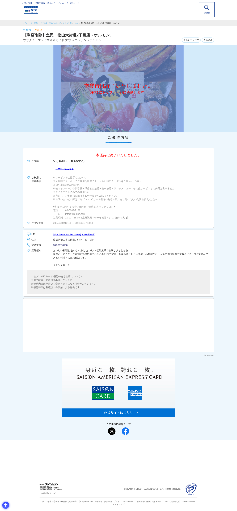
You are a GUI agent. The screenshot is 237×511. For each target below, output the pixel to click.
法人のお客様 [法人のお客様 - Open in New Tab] (48, 501)
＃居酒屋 (207, 39)
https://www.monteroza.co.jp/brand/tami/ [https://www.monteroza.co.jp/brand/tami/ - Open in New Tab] (74, 234)
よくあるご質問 (132, 448)
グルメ (75, 23)
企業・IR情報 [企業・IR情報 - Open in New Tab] (61, 501)
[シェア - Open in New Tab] (125, 431)
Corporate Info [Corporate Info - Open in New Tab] (87, 501)
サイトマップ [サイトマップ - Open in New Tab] (118, 504)
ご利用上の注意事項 (104, 448)
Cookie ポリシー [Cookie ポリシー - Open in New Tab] (188, 501)
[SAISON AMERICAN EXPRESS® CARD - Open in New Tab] (118, 415)
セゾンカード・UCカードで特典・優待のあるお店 (41, 23)
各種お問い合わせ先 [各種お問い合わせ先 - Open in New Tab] (49, 493)
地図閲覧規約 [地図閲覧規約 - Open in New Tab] (209, 355)
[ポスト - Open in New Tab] (112, 431)
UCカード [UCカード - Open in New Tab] (131, 454)
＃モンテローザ (189, 39)
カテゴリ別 (67, 23)
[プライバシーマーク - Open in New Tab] (190, 489)
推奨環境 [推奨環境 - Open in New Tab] (108, 501)
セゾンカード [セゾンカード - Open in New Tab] (104, 454)
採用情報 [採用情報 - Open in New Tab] (98, 501)
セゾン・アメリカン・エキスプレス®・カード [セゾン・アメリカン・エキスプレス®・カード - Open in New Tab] (117, 459)
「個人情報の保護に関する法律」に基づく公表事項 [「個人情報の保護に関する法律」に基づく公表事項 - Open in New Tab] (157, 501)
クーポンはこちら (65, 168)
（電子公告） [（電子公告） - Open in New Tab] (73, 501)
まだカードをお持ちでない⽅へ (117, 443)
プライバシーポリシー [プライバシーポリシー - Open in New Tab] (123, 501)
